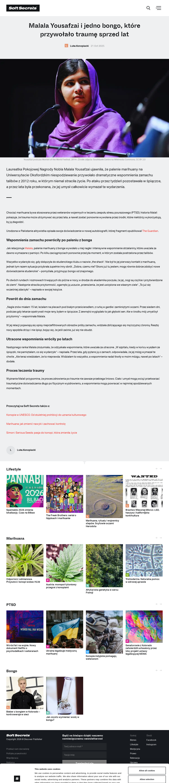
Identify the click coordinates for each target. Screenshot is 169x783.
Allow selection (147, 760)
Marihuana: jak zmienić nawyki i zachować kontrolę (36, 424)
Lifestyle (13, 469)
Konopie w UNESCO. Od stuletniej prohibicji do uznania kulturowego (46, 415)
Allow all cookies (147, 752)
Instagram (151, 745)
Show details (138, 778)
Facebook (151, 740)
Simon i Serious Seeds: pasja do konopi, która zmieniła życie (41, 433)
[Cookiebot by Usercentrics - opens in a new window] (17, 778)
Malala (29, 248)
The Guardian (150, 231)
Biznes (133, 740)
